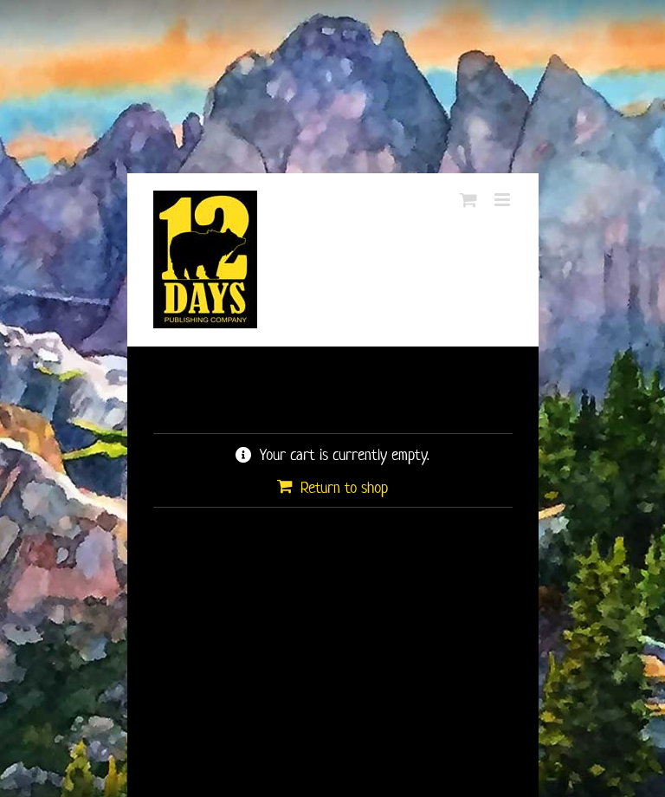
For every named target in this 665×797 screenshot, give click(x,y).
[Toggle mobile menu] (503, 200)
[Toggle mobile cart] (468, 200)
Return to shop (344, 487)
